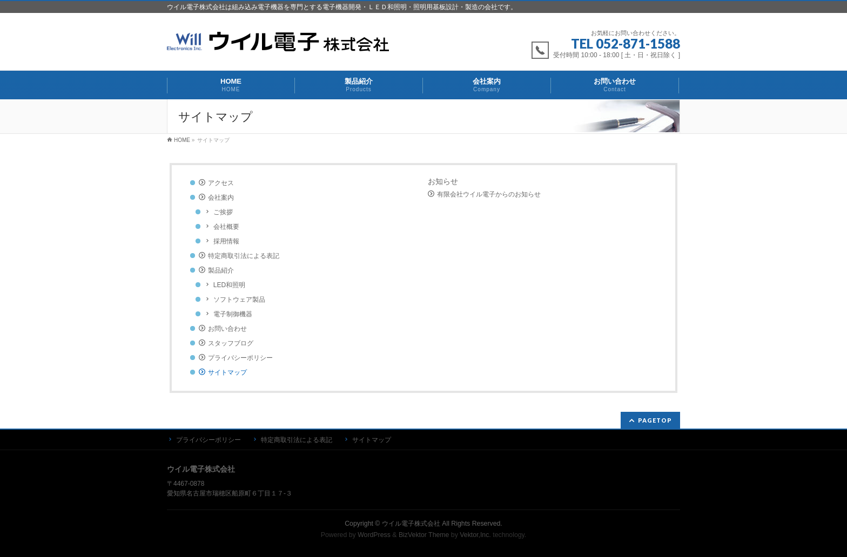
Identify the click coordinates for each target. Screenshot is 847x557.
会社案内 (221, 197)
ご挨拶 (223, 212)
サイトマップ (227, 372)
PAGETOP (655, 420)
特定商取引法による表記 (243, 256)
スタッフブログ (230, 343)
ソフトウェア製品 (239, 299)
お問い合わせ (227, 328)
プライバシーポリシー (240, 358)
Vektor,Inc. (475, 535)
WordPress (374, 535)
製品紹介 (221, 270)
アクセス (221, 183)
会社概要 (226, 226)
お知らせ (443, 181)
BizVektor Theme (424, 535)
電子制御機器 (232, 314)
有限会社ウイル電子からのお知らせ (489, 194)
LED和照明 (229, 285)
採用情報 (226, 241)
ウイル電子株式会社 (411, 523)
